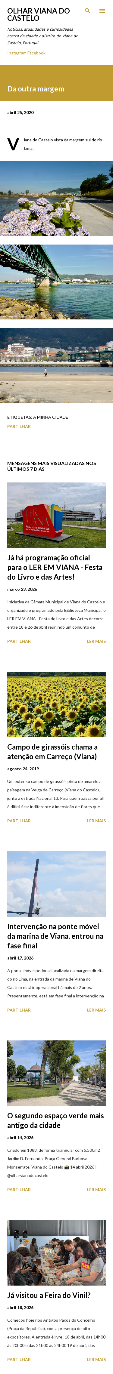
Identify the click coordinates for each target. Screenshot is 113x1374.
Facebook (36, 52)
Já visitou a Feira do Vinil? (49, 1295)
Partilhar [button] (19, 426)
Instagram (17, 52)
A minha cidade (50, 417)
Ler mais (96, 641)
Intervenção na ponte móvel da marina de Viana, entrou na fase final (55, 936)
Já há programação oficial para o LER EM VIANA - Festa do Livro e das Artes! (54, 567)
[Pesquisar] (87, 10)
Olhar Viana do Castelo (38, 14)
